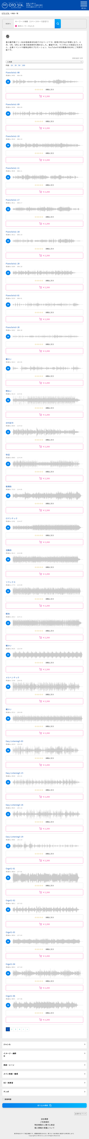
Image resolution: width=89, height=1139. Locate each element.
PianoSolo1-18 (13, 231)
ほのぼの (10, 422)
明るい (9, 391)
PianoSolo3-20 (13, 327)
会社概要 (44, 1119)
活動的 (9, 550)
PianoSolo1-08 (13, 72)
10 (12, 65)
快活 (8, 454)
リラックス (11, 582)
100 (23, 65)
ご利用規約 (44, 1122)
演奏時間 (6, 1099)
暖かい (9, 359)
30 (16, 65)
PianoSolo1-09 (13, 104)
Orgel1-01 (10, 868)
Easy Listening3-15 (14, 773)
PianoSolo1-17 (13, 199)
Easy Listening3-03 (14, 741)
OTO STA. (6, 13)
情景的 (9, 486)
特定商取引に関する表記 (45, 1125)
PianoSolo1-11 (13, 168)
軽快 (8, 613)
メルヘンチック (12, 677)
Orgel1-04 (10, 964)
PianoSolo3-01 (13, 295)
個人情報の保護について (45, 1128)
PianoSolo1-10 (13, 136)
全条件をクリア (80, 1114)
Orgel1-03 (10, 932)
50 (19, 65)
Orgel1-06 (10, 995)
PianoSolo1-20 (13, 263)
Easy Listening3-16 (14, 804)
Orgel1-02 (10, 900)
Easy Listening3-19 (14, 836)
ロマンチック (11, 518)
